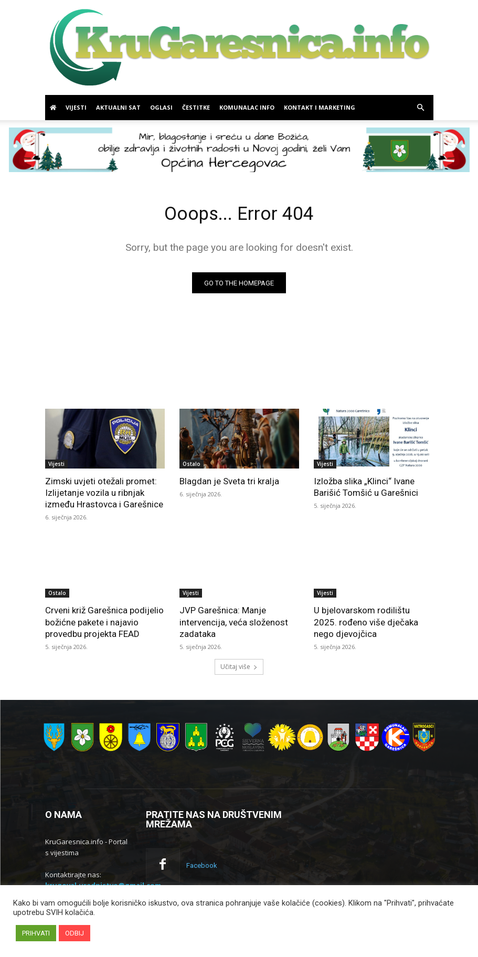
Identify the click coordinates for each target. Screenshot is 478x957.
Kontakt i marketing (319, 107)
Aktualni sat (118, 107)
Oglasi (161, 107)
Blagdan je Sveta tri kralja (229, 484)
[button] (420, 108)
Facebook (199, 866)
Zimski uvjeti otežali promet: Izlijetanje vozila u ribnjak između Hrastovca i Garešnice (104, 495)
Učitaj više (239, 668)
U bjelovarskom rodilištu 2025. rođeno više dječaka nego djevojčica (366, 624)
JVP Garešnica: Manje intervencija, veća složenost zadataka (233, 624)
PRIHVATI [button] (36, 933)
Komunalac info (246, 107)
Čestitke (196, 107)
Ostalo (191, 466)
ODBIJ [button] (74, 933)
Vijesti (76, 107)
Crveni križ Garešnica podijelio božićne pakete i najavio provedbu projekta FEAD (104, 624)
